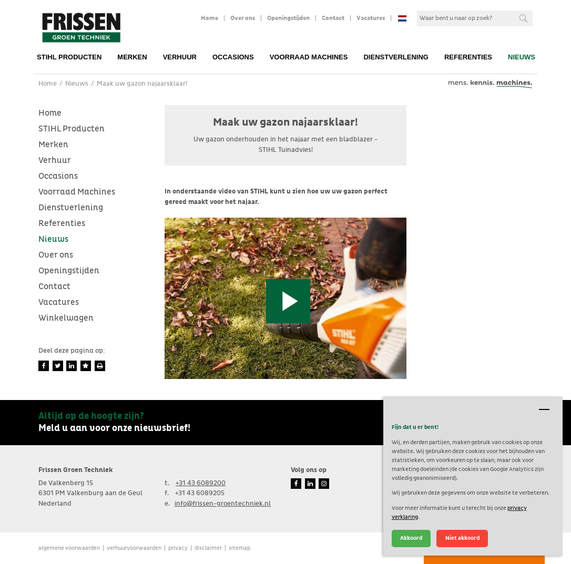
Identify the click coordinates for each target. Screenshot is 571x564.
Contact (333, 18)
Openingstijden (288, 18)
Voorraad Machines (309, 57)
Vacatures (370, 18)
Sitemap (239, 548)
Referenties (468, 57)
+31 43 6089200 (201, 483)
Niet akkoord (462, 538)
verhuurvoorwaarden (134, 548)
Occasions (233, 57)
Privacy (178, 548)
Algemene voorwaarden (69, 548)
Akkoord (411, 538)
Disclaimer (208, 548)
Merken (132, 57)
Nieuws (521, 57)
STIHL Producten (69, 57)
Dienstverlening (396, 57)
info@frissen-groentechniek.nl (223, 503)
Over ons (242, 18)
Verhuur (180, 57)
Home (209, 18)
